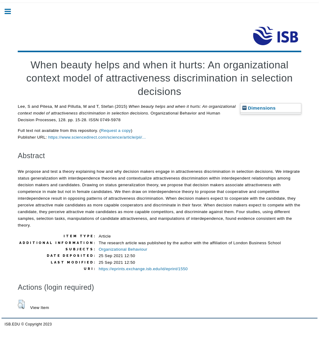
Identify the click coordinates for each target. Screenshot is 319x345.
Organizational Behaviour (123, 249)
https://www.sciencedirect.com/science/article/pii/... (97, 137)
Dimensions (259, 108)
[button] (21, 304)
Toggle (11, 11)
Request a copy (116, 130)
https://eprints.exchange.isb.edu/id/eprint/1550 (143, 269)
